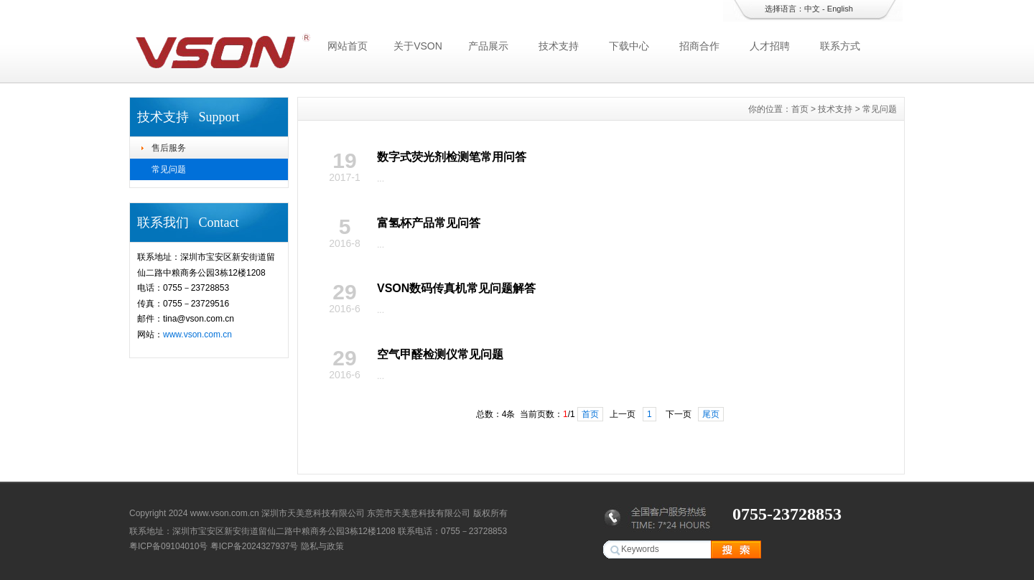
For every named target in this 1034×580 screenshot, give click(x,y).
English (840, 8)
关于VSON (417, 46)
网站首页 (347, 46)
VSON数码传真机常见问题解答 (456, 288)
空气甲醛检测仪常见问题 (440, 354)
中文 (812, 8)
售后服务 (169, 148)
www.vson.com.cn (197, 334)
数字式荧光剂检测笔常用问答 (451, 157)
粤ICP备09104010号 (168, 546)
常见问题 (169, 169)
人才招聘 (770, 46)
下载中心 (629, 46)
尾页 (710, 414)
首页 (800, 109)
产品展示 (488, 46)
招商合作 (699, 46)
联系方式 (840, 46)
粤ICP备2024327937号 (254, 546)
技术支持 (559, 46)
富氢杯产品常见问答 (428, 223)
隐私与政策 (322, 546)
